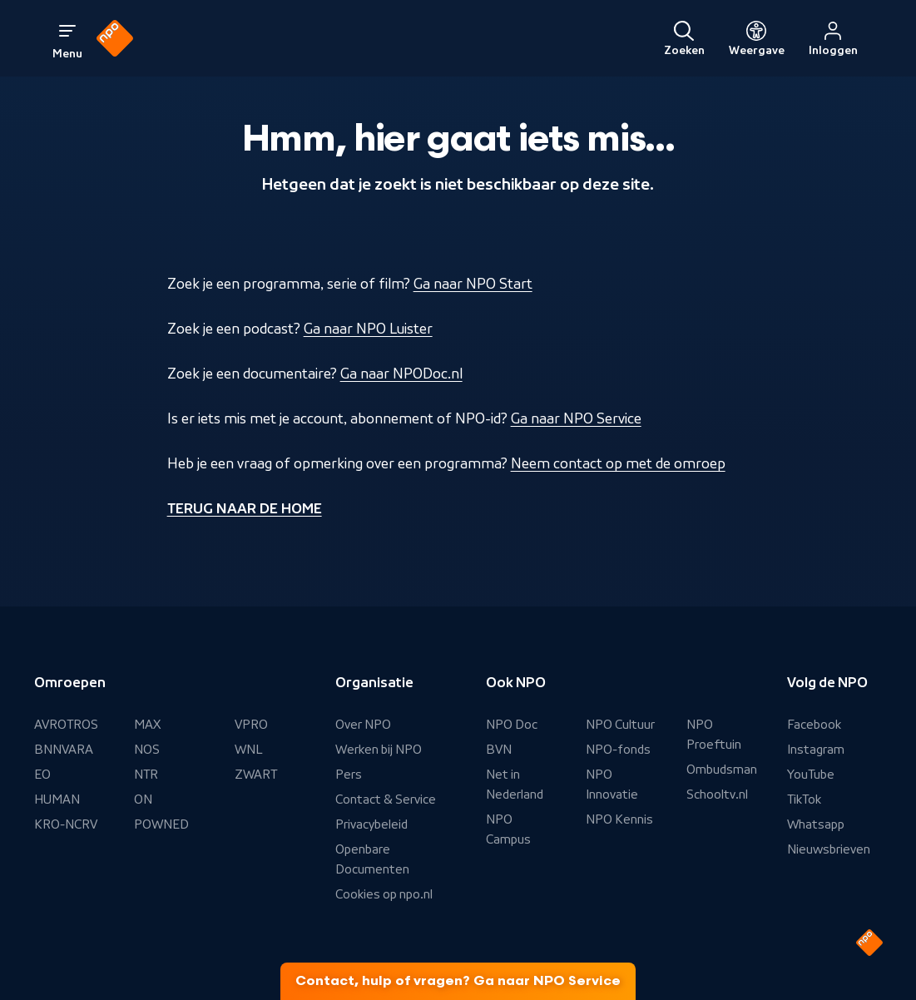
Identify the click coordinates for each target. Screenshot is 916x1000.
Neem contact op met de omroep (618, 463)
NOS (147, 749)
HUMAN (57, 799)
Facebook (814, 724)
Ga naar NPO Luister (368, 328)
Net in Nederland (514, 784)
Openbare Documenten (372, 859)
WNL (249, 749)
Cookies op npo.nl (384, 894)
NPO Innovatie (612, 784)
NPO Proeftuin (713, 734)
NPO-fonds (618, 749)
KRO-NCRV (65, 824)
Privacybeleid (371, 824)
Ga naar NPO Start (472, 283)
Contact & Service (385, 799)
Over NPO (363, 724)
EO (42, 774)
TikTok (804, 799)
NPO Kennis (619, 819)
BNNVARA (63, 749)
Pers (348, 774)
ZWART (256, 774)
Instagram (815, 749)
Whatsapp (815, 824)
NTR (146, 774)
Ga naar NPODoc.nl (401, 373)
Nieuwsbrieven (828, 849)
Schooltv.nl (717, 794)
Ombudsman (721, 769)
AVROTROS (66, 724)
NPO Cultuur (620, 724)
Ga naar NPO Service (576, 418)
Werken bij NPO (378, 749)
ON (143, 799)
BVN (499, 749)
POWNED (161, 824)
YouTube (810, 774)
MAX (147, 724)
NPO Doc (511, 724)
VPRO (251, 724)
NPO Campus (508, 829)
